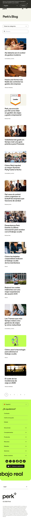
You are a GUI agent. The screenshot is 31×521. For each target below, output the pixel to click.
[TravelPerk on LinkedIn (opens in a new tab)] (6, 461)
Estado (6, 422)
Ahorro (6, 266)
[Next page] (24, 394)
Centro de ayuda (9, 418)
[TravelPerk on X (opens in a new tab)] (10, 461)
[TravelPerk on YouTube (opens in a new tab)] (20, 461)
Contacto (6, 413)
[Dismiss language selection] (27, 3)
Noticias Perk (7, 118)
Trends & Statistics (9, 87)
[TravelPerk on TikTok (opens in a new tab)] (24, 461)
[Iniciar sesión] (22, 8)
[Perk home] (5, 8)
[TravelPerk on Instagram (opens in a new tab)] (13, 461)
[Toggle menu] (26, 8)
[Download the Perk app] (15, 466)
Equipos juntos (8, 204)
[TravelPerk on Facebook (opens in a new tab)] (17, 461)
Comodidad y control (9, 58)
